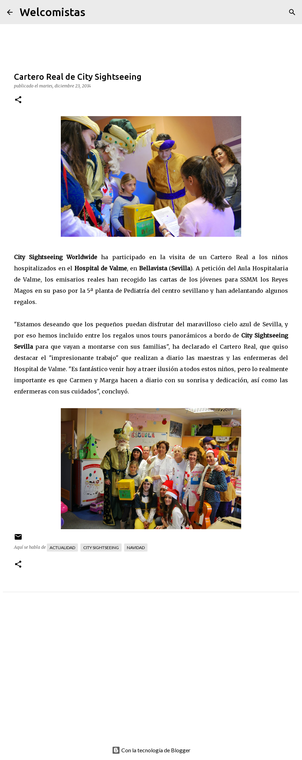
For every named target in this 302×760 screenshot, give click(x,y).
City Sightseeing (101, 547)
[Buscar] (95, 12)
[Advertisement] (151, 674)
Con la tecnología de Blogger (151, 750)
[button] (18, 100)
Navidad (136, 547)
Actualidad (62, 547)
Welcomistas (52, 12)
